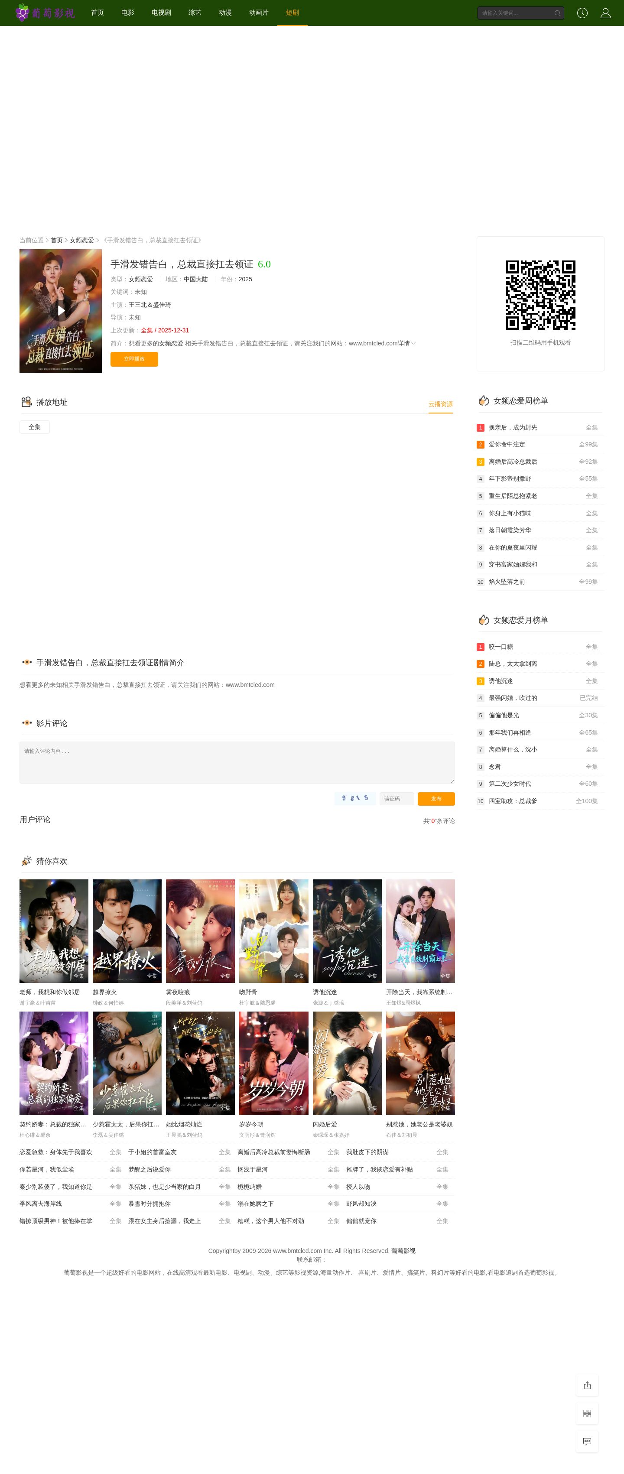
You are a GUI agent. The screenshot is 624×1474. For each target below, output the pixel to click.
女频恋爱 (82, 240)
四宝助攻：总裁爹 (537, 801)
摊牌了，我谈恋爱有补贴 (397, 1169)
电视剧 (161, 12)
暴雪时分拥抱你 (179, 1204)
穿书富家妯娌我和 (537, 564)
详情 (407, 343)
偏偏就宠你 (397, 1221)
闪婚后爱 (325, 1124)
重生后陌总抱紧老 (537, 496)
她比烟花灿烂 (184, 1124)
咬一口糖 (537, 647)
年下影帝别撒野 (537, 479)
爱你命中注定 (537, 444)
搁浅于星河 (288, 1169)
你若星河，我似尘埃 (71, 1169)
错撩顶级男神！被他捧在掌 (71, 1221)
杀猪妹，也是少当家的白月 (179, 1187)
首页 (97, 12)
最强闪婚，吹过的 (537, 698)
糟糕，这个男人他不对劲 (288, 1221)
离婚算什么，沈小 (537, 749)
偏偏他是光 (537, 715)
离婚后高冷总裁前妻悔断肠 (288, 1152)
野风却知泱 (397, 1204)
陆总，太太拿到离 (537, 664)
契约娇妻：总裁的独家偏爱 (56, 1124)
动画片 (259, 12)
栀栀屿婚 (288, 1187)
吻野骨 (248, 992)
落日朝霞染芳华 (537, 530)
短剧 (292, 12)
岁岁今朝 (251, 1124)
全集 (35, 426)
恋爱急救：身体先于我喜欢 (71, 1152)
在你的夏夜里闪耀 (537, 547)
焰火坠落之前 (537, 582)
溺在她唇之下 (288, 1204)
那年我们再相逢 (537, 733)
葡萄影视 (403, 1250)
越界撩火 (105, 992)
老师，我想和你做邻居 (50, 992)
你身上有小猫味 (537, 513)
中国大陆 (196, 279)
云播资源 (441, 403)
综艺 (195, 12)
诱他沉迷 (325, 992)
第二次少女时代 (537, 784)
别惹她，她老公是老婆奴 (419, 1124)
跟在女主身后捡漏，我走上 (179, 1221)
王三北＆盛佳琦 (150, 304)
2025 (245, 279)
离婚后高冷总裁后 (537, 462)
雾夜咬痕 (178, 992)
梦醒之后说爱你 (179, 1169)
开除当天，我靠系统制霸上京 (425, 992)
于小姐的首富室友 (179, 1152)
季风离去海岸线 (71, 1204)
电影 (127, 12)
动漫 (225, 12)
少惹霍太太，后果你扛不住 (129, 1124)
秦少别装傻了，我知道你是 (71, 1187)
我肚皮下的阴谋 (397, 1152)
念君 (537, 767)
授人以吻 (397, 1187)
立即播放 (134, 359)
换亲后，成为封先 (537, 427)
